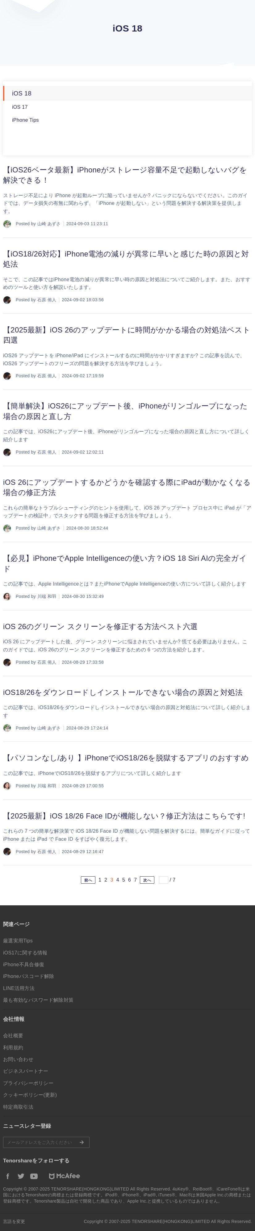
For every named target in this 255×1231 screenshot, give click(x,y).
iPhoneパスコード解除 (28, 976)
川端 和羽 (46, 596)
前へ (88, 880)
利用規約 (13, 1047)
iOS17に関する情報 (25, 952)
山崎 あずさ (49, 223)
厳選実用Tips (18, 940)
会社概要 (13, 1035)
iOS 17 (20, 107)
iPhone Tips (25, 120)
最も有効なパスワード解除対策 (38, 1000)
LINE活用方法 (19, 988)
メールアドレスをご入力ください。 (46, 1142)
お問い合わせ (18, 1059)
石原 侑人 (46, 299)
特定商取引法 (18, 1107)
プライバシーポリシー (28, 1083)
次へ (147, 880)
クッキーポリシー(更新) (30, 1095)
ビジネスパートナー (25, 1071)
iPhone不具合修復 (23, 964)
